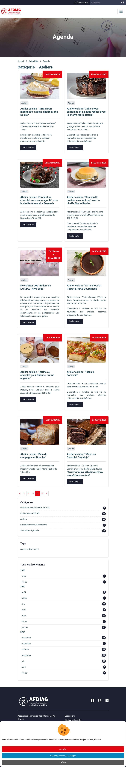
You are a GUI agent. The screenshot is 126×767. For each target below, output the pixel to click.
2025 (22, 586)
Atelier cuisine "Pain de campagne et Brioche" (33, 456)
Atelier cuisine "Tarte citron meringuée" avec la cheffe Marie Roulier (39, 111)
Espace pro (81, 2)
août (64, 592)
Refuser (63, 762)
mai (64, 603)
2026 (22, 570)
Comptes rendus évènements (63, 525)
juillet (64, 598)
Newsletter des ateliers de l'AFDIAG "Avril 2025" (35, 287)
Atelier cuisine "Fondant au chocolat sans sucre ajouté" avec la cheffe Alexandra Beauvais (39, 200)
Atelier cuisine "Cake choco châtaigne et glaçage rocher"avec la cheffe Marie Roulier (86, 111)
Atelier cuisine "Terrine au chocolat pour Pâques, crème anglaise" (37, 375)
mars (64, 576)
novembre (64, 643)
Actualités (33, 61)
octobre (64, 649)
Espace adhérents (73, 720)
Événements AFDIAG (63, 513)
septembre (64, 655)
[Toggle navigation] (121, 11)
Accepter (63, 749)
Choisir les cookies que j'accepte (63, 756)
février (64, 582)
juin (64, 661)
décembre (64, 637)
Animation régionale (63, 530)
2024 (22, 632)
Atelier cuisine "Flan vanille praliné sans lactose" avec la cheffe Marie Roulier (83, 200)
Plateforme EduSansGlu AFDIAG (63, 508)
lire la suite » (28, 147)
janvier (64, 627)
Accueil (21, 61)
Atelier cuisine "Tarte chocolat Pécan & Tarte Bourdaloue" (84, 287)
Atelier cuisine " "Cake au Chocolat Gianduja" (81, 456)
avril (64, 609)
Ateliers (24, 103)
